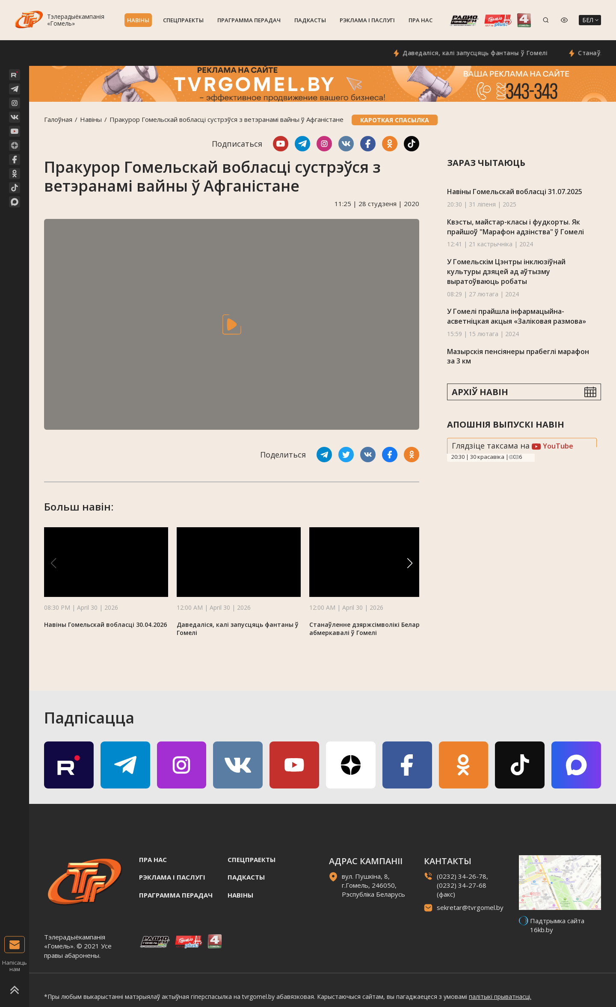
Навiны (138, 20)
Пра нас (420, 20)
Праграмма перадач (249, 20)
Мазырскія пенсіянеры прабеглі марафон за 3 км (518, 356)
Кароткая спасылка (394, 120)
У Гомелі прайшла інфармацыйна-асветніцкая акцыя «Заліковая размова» (516, 316)
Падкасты (310, 20)
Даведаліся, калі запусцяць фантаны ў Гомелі (517, 53)
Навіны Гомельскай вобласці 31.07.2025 (514, 191)
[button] (410, 563)
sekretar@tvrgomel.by (470, 907)
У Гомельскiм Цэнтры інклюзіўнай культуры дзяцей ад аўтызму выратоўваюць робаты (506, 271)
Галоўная (58, 119)
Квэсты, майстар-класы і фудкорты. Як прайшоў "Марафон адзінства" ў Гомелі (515, 226)
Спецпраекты (183, 20)
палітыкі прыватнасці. (500, 996)
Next (517, 457)
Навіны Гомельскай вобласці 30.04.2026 (105, 624)
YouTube (552, 446)
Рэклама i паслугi (367, 20)
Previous (511, 457)
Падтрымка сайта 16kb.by (557, 925)
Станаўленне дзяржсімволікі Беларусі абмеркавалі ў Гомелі (368, 628)
